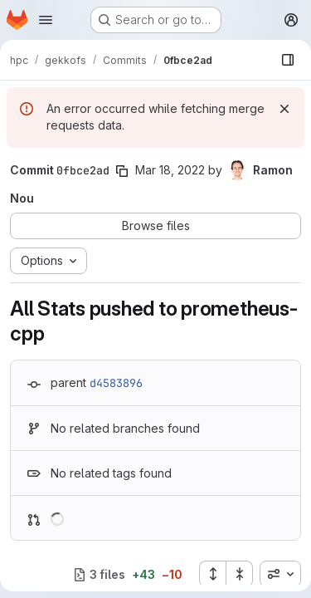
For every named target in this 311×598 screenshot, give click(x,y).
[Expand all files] (212, 574)
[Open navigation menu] (45, 20)
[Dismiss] (284, 109)
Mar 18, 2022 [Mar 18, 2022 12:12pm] (170, 170)
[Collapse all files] (239, 574)
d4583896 (116, 382)
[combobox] (280, 574)
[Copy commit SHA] (122, 171)
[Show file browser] (288, 60)
